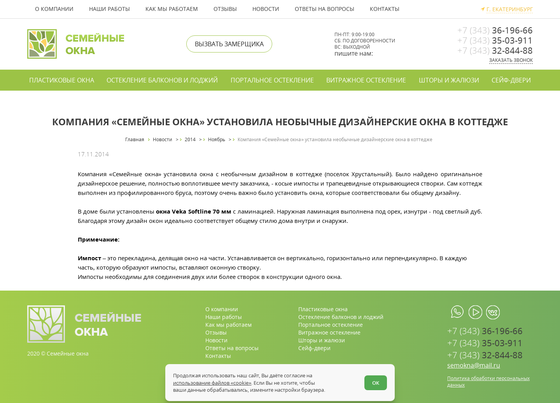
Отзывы (225, 8)
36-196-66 (495, 30)
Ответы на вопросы (324, 8)
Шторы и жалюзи (449, 80)
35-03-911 (495, 40)
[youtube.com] (475, 312)
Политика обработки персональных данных (488, 381)
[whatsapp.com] (458, 312)
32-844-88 (495, 50)
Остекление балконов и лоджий (162, 80)
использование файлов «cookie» (212, 382)
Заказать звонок (511, 60)
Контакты (384, 8)
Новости (265, 8)
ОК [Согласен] (375, 382)
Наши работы (109, 8)
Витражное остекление (366, 80)
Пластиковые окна (61, 80)
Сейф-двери (511, 80)
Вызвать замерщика (229, 44)
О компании (54, 8)
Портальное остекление (272, 80)
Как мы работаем (171, 8)
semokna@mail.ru (473, 365)
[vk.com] (493, 312)
